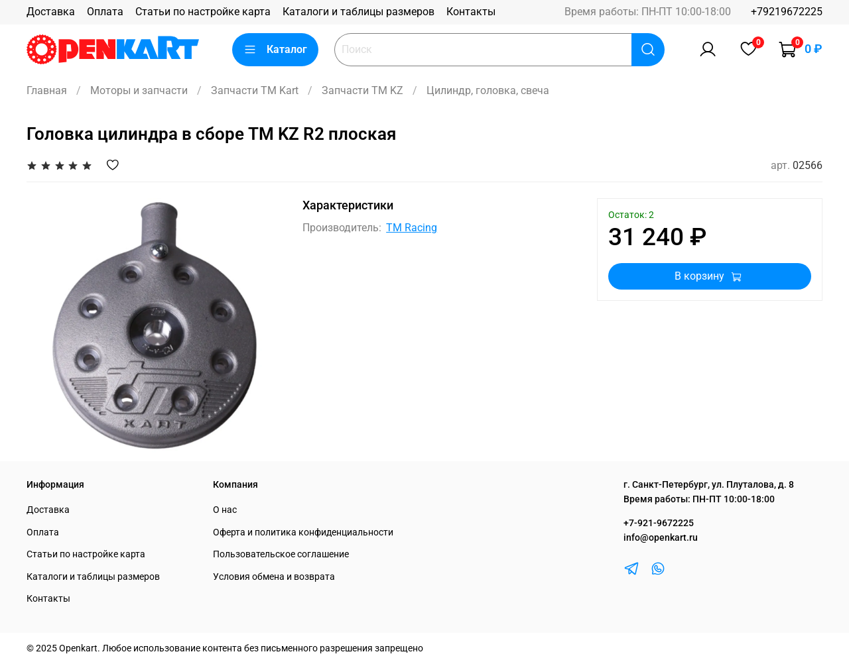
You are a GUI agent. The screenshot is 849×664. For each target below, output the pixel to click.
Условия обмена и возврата (274, 576)
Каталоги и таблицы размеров (358, 11)
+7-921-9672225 (658, 523)
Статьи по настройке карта (203, 11)
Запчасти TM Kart (254, 90)
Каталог (275, 49)
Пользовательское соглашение (281, 554)
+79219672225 (786, 11)
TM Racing (411, 227)
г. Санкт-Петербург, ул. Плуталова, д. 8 (708, 484)
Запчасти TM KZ (362, 90)
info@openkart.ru (660, 537)
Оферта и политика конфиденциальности (303, 532)
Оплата (105, 11)
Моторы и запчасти (139, 90)
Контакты (470, 11)
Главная (47, 90)
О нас (225, 510)
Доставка (51, 11)
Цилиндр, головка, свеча (487, 90)
